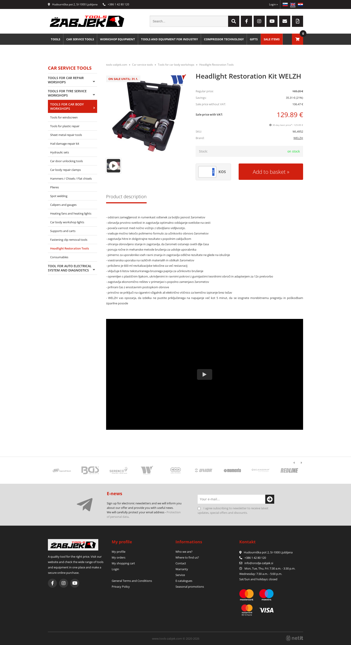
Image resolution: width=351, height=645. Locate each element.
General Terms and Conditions (132, 581)
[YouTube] (272, 21)
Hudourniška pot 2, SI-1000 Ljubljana (73, 4)
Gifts (254, 39)
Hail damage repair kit (64, 144)
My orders (118, 557)
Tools (55, 39)
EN (292, 4)
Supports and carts (62, 231)
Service (180, 575)
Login (273, 4)
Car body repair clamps (65, 170)
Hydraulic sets (59, 152)
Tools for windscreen (64, 117)
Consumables (59, 257)
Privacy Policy (121, 587)
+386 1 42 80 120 (116, 4)
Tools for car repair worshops (66, 80)
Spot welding (58, 196)
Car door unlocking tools (66, 161)
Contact (181, 563)
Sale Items (272, 39)
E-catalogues (184, 581)
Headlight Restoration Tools (69, 248)
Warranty (182, 569)
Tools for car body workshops (67, 106)
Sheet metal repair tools (66, 135)
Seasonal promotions (190, 587)
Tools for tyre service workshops (67, 93)
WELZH (298, 138)
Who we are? (184, 552)
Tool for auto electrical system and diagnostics (70, 268)
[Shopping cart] (297, 39)
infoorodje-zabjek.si (258, 563)
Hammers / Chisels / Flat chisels (71, 178)
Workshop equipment (117, 39)
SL (285, 4)
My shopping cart (123, 563)
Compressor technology (224, 39)
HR (300, 4)
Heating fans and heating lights (70, 213)
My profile (118, 552)
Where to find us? (187, 557)
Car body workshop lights (67, 222)
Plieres (54, 187)
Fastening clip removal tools (68, 240)
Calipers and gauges (63, 205)
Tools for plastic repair (64, 126)
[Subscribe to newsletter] (269, 499)
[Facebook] (246, 21)
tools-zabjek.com (116, 65)
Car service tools (80, 39)
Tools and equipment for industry (169, 39)
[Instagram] (259, 21)
